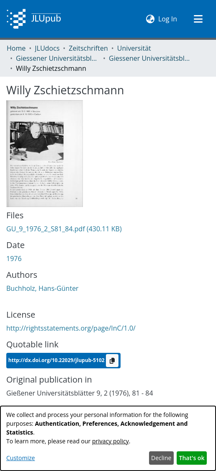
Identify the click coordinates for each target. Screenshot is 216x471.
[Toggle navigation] (198, 19)
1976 (14, 258)
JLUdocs (47, 48)
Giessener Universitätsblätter (58, 58)
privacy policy (110, 441)
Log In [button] (168, 18)
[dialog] (108, 438)
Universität (134, 48)
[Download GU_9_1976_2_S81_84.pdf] (64, 228)
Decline (161, 458)
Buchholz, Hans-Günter (42, 288)
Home (16, 48)
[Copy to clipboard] (112, 360)
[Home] (33, 18)
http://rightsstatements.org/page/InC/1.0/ (71, 328)
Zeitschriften (88, 48)
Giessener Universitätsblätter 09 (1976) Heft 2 (151, 58)
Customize (20, 458)
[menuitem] (150, 19)
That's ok (192, 458)
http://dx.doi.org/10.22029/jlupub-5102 (57, 360)
